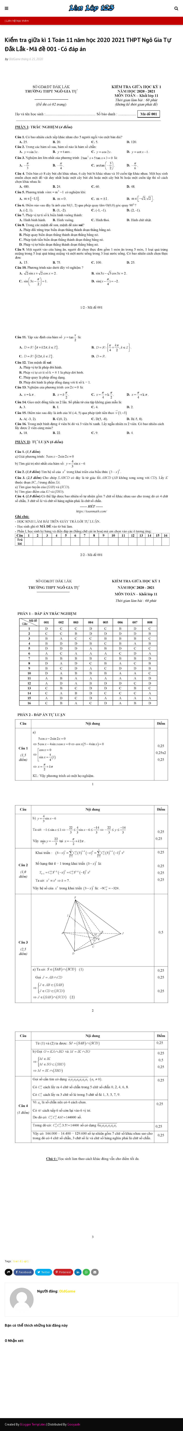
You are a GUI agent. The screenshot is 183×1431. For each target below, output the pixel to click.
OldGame (14, 59)
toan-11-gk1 (21, 1261)
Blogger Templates (33, 1424)
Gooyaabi (73, 1424)
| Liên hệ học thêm (17, 20)
